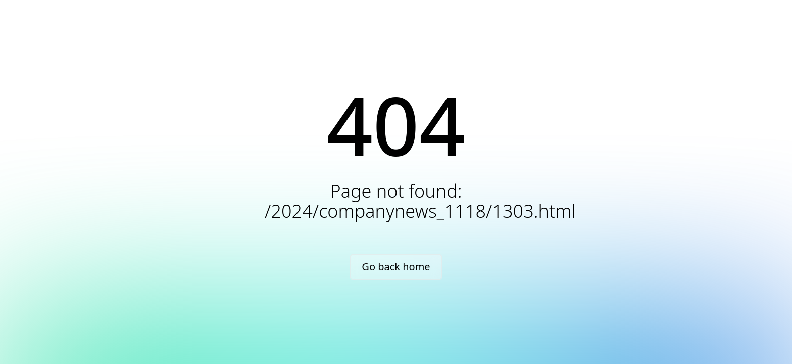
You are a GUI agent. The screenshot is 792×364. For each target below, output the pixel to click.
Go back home (396, 267)
